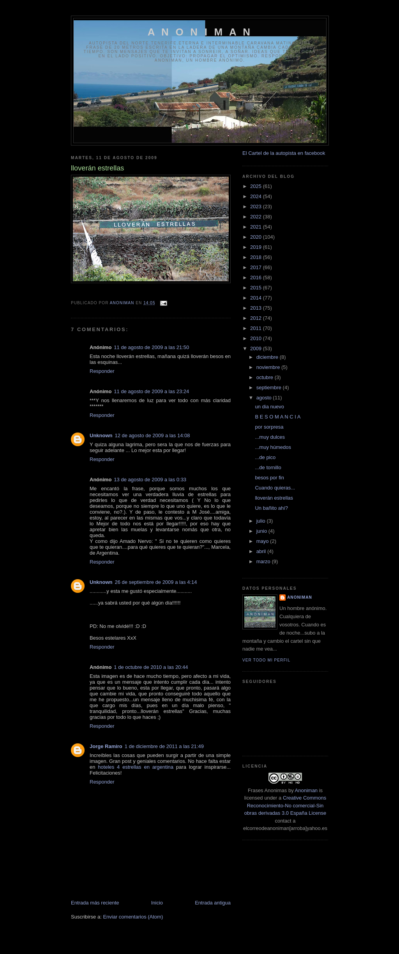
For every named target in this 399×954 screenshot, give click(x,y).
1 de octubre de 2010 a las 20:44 (151, 667)
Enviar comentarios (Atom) (133, 917)
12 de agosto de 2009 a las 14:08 (152, 435)
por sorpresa (269, 427)
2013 (256, 308)
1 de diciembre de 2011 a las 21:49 (164, 746)
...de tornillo (268, 467)
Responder (102, 371)
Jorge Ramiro (106, 746)
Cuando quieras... (275, 488)
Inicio (157, 903)
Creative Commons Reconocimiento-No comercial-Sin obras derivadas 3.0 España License (285, 805)
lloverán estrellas (274, 498)
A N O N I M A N (200, 32)
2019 (256, 247)
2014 (256, 298)
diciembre (268, 357)
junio (262, 531)
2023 (256, 206)
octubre (265, 377)
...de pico (265, 457)
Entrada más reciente (95, 903)
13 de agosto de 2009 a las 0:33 (150, 479)
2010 (256, 338)
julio (261, 521)
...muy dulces (270, 437)
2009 (256, 348)
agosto (264, 398)
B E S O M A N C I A (277, 417)
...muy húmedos (273, 447)
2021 (256, 227)
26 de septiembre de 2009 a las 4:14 (156, 582)
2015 (256, 288)
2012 (256, 318)
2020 (256, 237)
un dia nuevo (269, 407)
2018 (256, 257)
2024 (256, 196)
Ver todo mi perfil (266, 660)
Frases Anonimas (267, 790)
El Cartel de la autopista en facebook (283, 153)
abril (261, 551)
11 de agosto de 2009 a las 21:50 (151, 347)
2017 (256, 267)
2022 (256, 217)
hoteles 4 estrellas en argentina (135, 767)
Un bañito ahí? (271, 508)
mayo (263, 541)
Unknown (101, 435)
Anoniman (306, 790)
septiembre (269, 387)
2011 (256, 328)
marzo (264, 561)
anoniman (299, 597)
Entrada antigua (213, 903)
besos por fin (269, 478)
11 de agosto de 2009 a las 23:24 (151, 391)
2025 (256, 186)
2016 (256, 277)
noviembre (268, 367)
